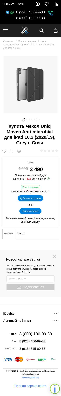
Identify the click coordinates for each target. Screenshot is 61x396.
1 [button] (23, 119)
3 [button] (33, 119)
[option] (30, 84)
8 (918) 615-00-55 (32, 348)
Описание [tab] (8, 233)
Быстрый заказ (30, 211)
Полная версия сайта (30, 386)
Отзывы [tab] (20, 233)
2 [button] (28, 119)
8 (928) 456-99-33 (30, 12)
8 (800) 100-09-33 (30, 18)
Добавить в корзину (30, 198)
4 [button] (38, 119)
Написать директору (30, 377)
